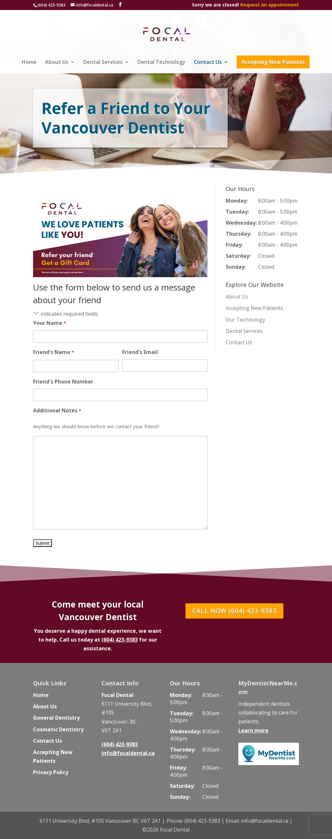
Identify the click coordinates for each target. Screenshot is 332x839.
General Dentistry (56, 717)
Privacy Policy (50, 772)
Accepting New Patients (273, 61)
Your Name (49, 323)
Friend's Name (53, 352)
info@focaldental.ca (128, 753)
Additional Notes (57, 411)
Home (29, 62)
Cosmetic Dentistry (58, 729)
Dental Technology (161, 62)
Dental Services (103, 62)
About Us (56, 62)
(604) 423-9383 (51, 5)
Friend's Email (140, 352)
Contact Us (208, 62)
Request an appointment (269, 5)
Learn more (253, 730)
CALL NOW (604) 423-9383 (234, 611)
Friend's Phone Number (63, 381)
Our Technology (245, 319)
